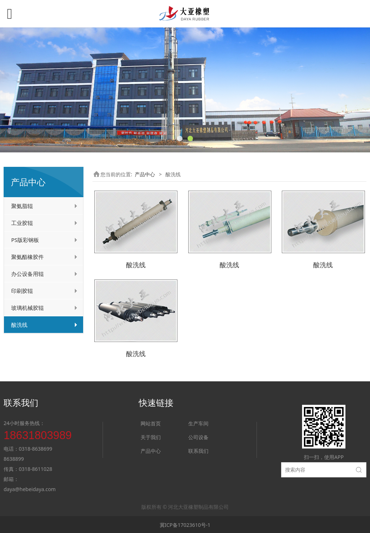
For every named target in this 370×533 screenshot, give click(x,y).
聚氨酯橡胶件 (27, 256)
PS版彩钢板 (25, 239)
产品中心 (145, 174)
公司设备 (198, 436)
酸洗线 (19, 324)
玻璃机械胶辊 (27, 307)
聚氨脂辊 (22, 205)
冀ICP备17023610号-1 (185, 524)
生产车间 (198, 422)
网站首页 (151, 422)
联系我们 (198, 449)
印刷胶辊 (22, 290)
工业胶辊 (22, 222)
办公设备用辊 (27, 273)
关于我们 (151, 436)
